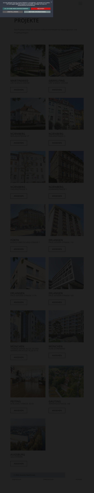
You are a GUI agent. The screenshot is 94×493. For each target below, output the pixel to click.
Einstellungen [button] (13, 12)
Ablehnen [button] (40, 8)
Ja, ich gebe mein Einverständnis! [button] (16, 8)
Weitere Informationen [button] (37, 12)
